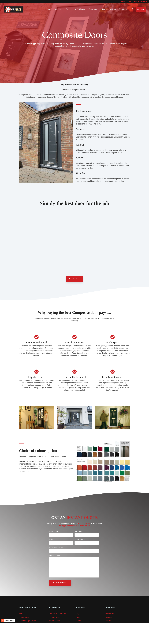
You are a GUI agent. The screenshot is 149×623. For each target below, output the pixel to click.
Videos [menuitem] (78, 621)
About (50, 9)
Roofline (105, 9)
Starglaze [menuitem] (108, 621)
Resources (124, 9)
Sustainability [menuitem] (24, 617)
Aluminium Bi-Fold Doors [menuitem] (57, 614)
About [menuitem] (123, 1)
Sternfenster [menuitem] (109, 614)
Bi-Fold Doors (80, 9)
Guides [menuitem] (78, 617)
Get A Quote (140, 9)
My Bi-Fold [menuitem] (108, 617)
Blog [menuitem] (77, 614)
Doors (69, 9)
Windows (59, 9)
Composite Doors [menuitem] (54, 621)
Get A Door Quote (74, 279)
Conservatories (94, 9)
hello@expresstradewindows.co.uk (74, 526)
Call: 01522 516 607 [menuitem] (140, 1)
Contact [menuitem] (129, 1)
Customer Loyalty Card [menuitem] (27, 621)
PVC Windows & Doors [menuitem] (56, 617)
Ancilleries (113, 9)
